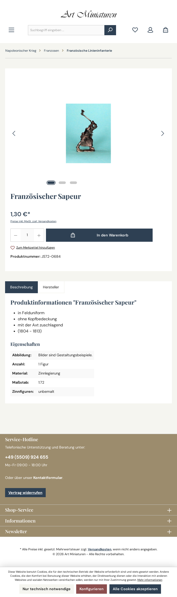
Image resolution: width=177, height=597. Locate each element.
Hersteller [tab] (51, 287)
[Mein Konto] (150, 30)
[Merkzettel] (135, 30)
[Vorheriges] (14, 133)
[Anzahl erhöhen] (39, 235)
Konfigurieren (91, 589)
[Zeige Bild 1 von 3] (51, 182)
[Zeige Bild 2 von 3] (62, 182)
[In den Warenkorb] (99, 235)
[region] (88, 133)
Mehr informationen (149, 580)
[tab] (21, 287)
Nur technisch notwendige (47, 589)
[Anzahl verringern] (15, 235)
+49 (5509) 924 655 (26, 457)
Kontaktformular (47, 477)
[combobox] (66, 30)
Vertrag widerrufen (25, 492)
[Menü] (11, 30)
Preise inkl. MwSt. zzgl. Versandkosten (33, 221)
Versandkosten (99, 549)
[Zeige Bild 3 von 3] (73, 182)
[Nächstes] (162, 133)
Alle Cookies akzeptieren (135, 589)
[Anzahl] (27, 235)
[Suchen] (110, 30)
